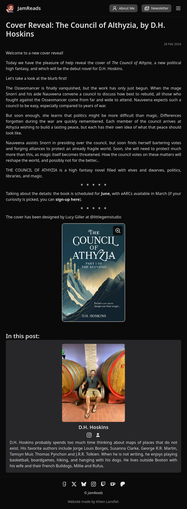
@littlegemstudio (105, 217)
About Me (123, 8)
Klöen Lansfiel (107, 501)
